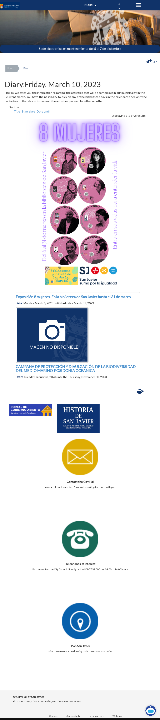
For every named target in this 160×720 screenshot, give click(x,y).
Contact (53, 716)
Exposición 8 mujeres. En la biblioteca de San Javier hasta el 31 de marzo (73, 296)
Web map (117, 716)
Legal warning (96, 716)
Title (17, 111)
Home (10, 68)
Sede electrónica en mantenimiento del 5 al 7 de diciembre (80, 48)
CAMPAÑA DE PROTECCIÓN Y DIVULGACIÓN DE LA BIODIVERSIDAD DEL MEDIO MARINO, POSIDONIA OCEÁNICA (76, 368)
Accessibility (73, 716)
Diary (26, 68)
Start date (28, 111)
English (90, 5)
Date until (43, 111)
